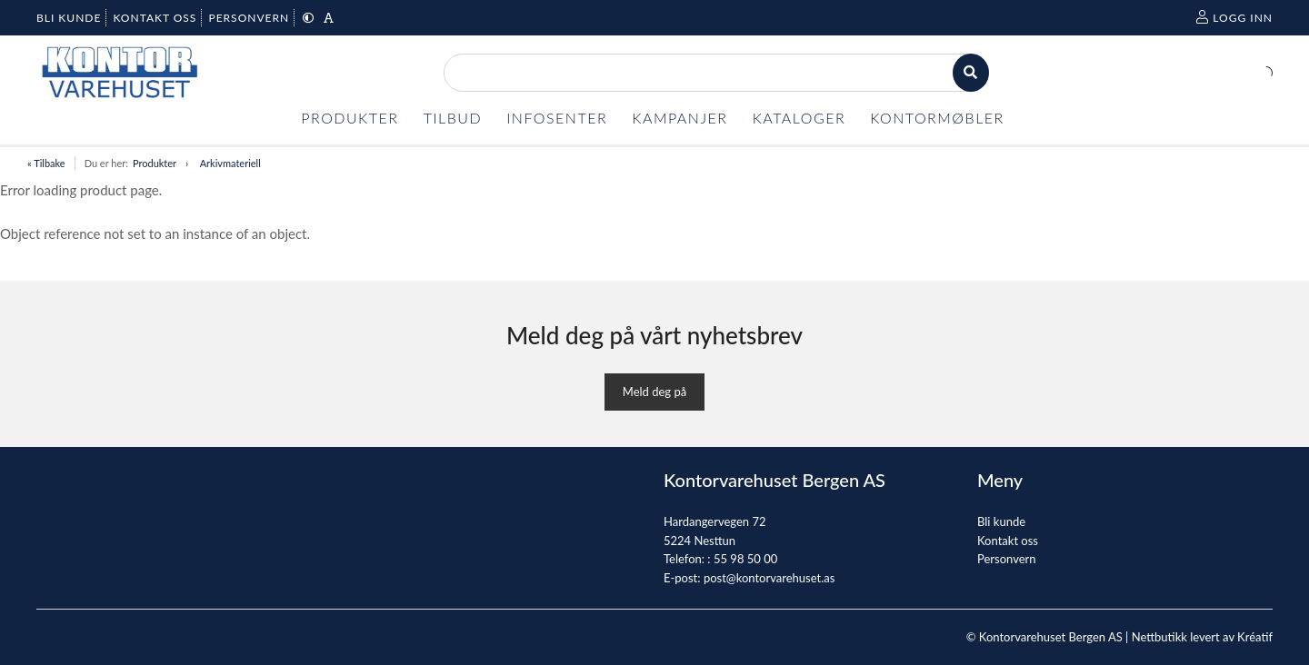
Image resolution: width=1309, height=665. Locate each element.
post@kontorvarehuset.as (769, 578)
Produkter (154, 163)
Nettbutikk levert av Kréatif (1202, 637)
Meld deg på (654, 391)
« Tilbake (46, 163)
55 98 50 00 (745, 558)
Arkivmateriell (230, 163)
